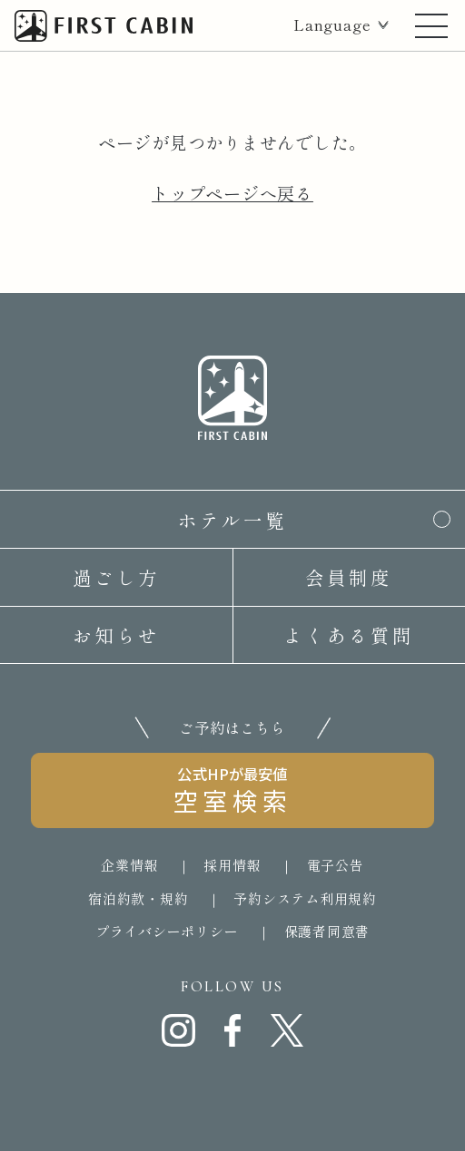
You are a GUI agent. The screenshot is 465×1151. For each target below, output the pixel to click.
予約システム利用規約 (305, 898)
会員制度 (348, 576)
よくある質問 (348, 635)
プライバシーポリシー (167, 931)
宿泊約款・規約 (138, 898)
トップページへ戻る (232, 193)
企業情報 (129, 864)
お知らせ (116, 635)
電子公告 (335, 864)
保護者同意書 (327, 931)
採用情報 (232, 864)
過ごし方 (116, 576)
